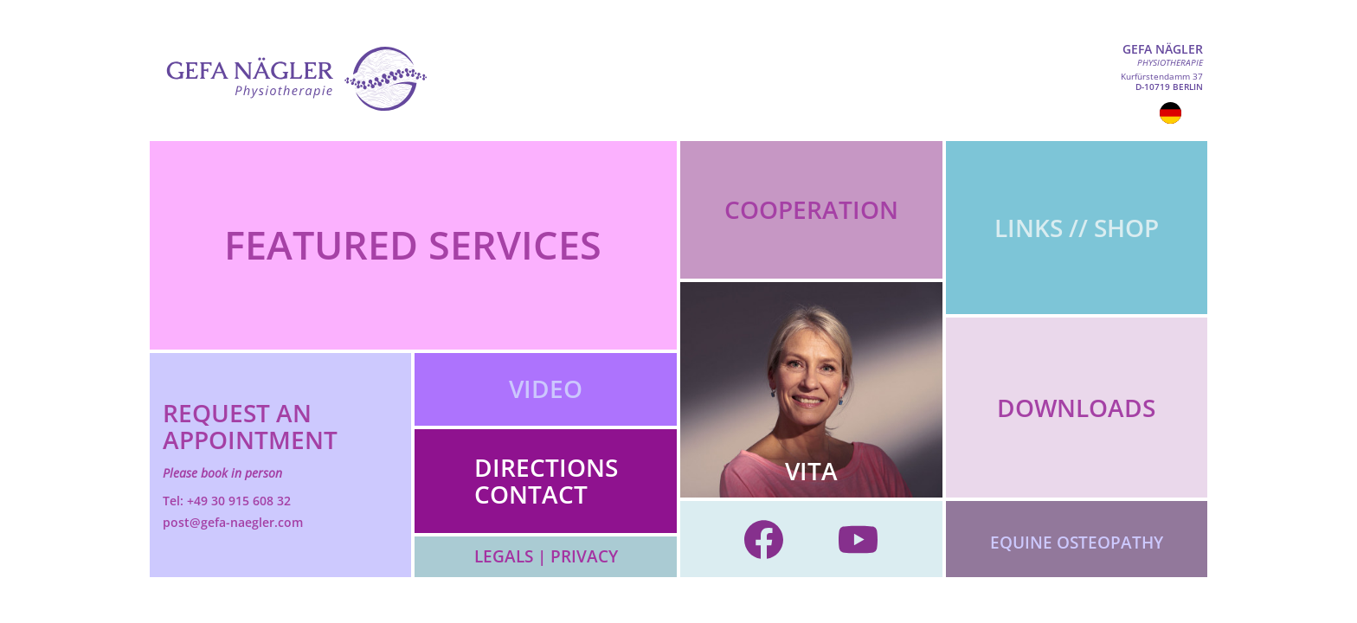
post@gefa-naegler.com (233, 522)
